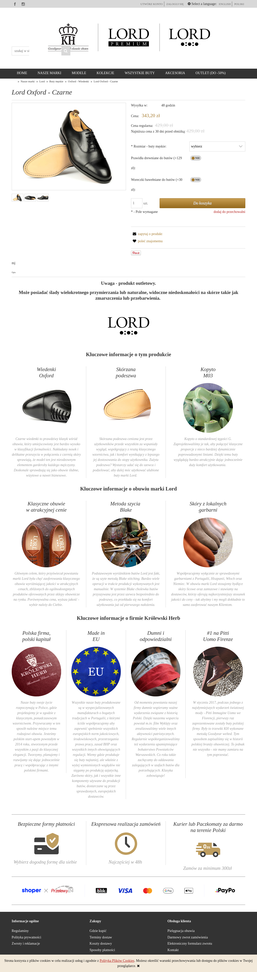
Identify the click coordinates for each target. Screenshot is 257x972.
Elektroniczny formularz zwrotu (190, 943)
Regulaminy (20, 931)
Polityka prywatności (26, 937)
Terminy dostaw (100, 937)
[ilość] (136, 203)
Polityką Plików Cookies (117, 961)
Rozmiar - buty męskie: (148, 146)
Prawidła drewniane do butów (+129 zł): (156, 163)
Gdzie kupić (97, 931)
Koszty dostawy (100, 943)
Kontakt (173, 950)
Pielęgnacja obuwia (181, 931)
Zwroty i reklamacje (26, 943)
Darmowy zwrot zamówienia (188, 937)
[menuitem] (22, 73)
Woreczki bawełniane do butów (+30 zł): (156, 185)
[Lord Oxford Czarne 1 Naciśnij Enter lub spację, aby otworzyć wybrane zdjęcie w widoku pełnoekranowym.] (69, 147)
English (225, 3)
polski (239, 3)
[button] (146, 234)
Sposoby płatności (102, 950)
